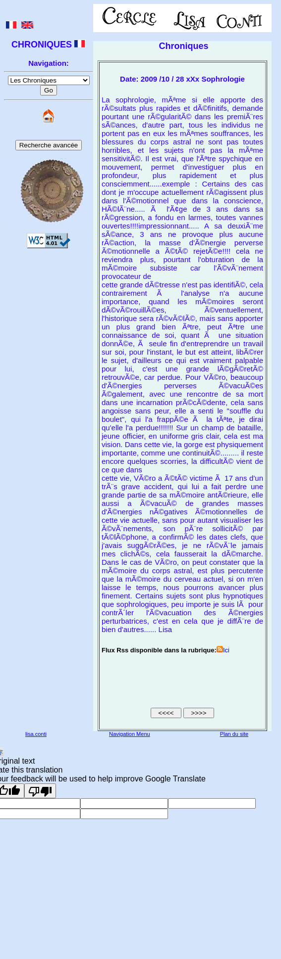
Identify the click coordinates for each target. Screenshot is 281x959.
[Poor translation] (40, 790)
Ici (223, 650)
